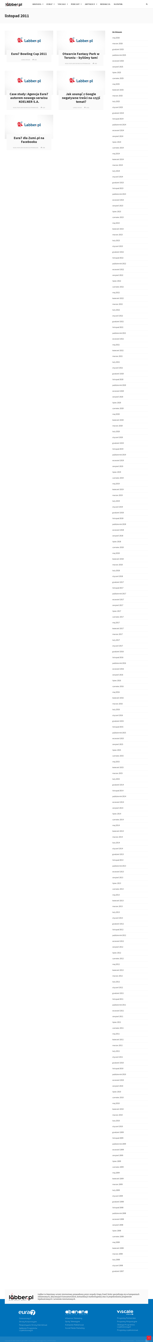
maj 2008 (116, 1242)
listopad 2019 (117, 449)
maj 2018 (116, 553)
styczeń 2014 (117, 848)
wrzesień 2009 (118, 1149)
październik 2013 (119, 866)
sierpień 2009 (117, 1155)
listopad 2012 (117, 929)
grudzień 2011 (118, 993)
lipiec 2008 (116, 1230)
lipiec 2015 (116, 750)
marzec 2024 (117, 165)
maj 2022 (116, 292)
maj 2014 (116, 825)
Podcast (75, 4)
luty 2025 (116, 101)
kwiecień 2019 (118, 489)
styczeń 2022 (117, 315)
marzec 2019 (117, 495)
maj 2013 (116, 895)
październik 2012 (119, 935)
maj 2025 (116, 84)
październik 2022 (119, 263)
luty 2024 (116, 171)
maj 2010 (116, 1103)
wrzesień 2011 (118, 1010)
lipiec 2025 (116, 72)
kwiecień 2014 (118, 831)
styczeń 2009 (117, 1196)
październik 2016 (119, 663)
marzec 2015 (117, 773)
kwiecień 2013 (118, 900)
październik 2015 (119, 732)
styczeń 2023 (117, 246)
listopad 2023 (117, 188)
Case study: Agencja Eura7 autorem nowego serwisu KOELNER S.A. (29, 98)
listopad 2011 (117, 999)
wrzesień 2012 (118, 941)
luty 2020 (116, 431)
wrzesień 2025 (118, 61)
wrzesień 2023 (118, 200)
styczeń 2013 (117, 918)
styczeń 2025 (117, 107)
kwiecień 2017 (118, 628)
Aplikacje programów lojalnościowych (28, 1326)
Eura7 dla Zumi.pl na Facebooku (29, 140)
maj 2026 (116, 37)
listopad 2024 (117, 119)
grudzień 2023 (118, 182)
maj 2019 (116, 483)
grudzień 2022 (118, 252)
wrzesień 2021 (118, 339)
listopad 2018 (117, 518)
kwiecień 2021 (118, 350)
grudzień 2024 (118, 113)
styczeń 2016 (117, 715)
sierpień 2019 (117, 466)
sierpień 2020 (117, 397)
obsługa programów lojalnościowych (126, 1323)
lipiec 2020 (116, 402)
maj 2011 (116, 1034)
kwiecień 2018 (118, 559)
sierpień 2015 (117, 744)
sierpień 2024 (117, 136)
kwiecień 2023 (118, 229)
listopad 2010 (117, 1068)
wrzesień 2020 (118, 391)
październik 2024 (119, 124)
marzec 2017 (117, 634)
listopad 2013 (117, 860)
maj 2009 (116, 1172)
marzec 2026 (117, 43)
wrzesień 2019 (118, 460)
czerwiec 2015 (118, 756)
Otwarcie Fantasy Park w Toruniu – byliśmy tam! (81, 56)
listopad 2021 (117, 327)
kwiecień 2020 (118, 420)
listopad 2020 (117, 379)
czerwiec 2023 (118, 217)
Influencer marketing (73, 1315)
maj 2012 (116, 964)
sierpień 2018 (117, 535)
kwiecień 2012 (118, 970)
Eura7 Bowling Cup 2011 (29, 54)
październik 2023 (119, 194)
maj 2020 (116, 414)
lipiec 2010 (116, 1091)
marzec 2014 (117, 837)
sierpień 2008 (117, 1225)
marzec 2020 (117, 425)
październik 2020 (119, 385)
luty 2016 (116, 709)
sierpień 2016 (117, 675)
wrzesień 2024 (118, 130)
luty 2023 (116, 240)
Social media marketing (75, 1325)
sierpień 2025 (117, 66)
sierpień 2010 (117, 1086)
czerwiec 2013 (118, 889)
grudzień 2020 (118, 373)
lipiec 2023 (116, 211)
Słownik (118, 4)
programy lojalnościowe (127, 1327)
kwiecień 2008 (118, 1248)
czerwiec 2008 (118, 1236)
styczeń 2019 (117, 507)
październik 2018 (119, 524)
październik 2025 (119, 55)
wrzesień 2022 (118, 269)
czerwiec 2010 (118, 1097)
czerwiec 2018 (118, 547)
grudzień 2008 (118, 1201)
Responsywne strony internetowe (33, 1322)
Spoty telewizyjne (72, 1319)
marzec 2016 (117, 703)
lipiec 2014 (116, 813)
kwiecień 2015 (118, 767)
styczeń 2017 (117, 646)
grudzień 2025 (118, 49)
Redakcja (105, 4)
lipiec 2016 (116, 680)
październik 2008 (119, 1213)
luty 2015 (116, 779)
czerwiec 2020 (118, 408)
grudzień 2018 (118, 512)
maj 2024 (116, 153)
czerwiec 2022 (118, 287)
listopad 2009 (117, 1138)
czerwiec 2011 (118, 1028)
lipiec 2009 (116, 1161)
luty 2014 (116, 842)
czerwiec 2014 (118, 819)
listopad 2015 (117, 727)
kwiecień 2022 (118, 298)
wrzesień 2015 (118, 738)
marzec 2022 (117, 304)
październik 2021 (119, 333)
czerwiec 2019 (118, 478)
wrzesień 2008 (118, 1219)
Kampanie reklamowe (74, 1322)
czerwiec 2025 (118, 78)
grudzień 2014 (118, 784)
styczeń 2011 (117, 1057)
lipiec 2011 (116, 1022)
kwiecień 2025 (118, 90)
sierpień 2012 (117, 947)
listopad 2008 (117, 1207)
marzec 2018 (117, 564)
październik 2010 (119, 1074)
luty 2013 (116, 912)
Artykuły (90, 4)
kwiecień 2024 (118, 159)
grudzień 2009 (118, 1132)
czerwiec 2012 (118, 958)
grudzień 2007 (118, 1271)
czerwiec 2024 (118, 147)
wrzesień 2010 (118, 1080)
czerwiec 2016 (118, 686)
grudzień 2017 (118, 582)
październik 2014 (119, 796)
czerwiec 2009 (118, 1167)
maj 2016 (116, 692)
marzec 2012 (117, 976)
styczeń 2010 (117, 1126)
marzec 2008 (117, 1254)
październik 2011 (119, 1005)
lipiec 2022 (116, 281)
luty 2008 (116, 1259)
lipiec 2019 (116, 472)
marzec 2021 (117, 356)
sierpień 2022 (117, 275)
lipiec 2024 (116, 142)
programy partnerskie (126, 1315)
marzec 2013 (117, 906)
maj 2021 (116, 344)
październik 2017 (119, 593)
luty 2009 (116, 1190)
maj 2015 (116, 761)
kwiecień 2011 (118, 1039)
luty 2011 (116, 1051)
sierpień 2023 (117, 205)
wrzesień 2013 (118, 871)
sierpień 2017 (117, 605)
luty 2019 (116, 501)
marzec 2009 (117, 1184)
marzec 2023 (117, 234)
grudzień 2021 (118, 321)
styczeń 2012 (117, 987)
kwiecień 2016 (118, 698)
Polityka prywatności (127, 1338)
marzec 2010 (117, 1115)
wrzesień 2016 (118, 669)
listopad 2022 (117, 258)
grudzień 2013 (118, 854)
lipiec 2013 (116, 883)
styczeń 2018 (117, 576)
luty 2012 (116, 981)
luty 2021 (116, 362)
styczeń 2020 (117, 437)
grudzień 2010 (118, 1062)
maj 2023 (116, 223)
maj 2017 (116, 622)
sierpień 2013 (117, 877)
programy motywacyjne (127, 1319)
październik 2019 (119, 454)
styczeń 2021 (117, 368)
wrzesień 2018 (118, 530)
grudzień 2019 (118, 443)
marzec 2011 (117, 1045)
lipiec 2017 (116, 611)
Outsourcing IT (25, 1315)
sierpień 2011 (117, 1016)
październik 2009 (119, 1144)
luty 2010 (116, 1120)
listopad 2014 (117, 790)
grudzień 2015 (118, 721)
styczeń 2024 (117, 176)
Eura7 (49, 4)
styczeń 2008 (117, 1265)
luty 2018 (116, 570)
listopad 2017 (117, 588)
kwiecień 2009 (118, 1178)
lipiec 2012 (116, 953)
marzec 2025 (117, 95)
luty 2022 (116, 310)
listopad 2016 (117, 657)
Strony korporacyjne (28, 1319)
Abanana (36, 4)
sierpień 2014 (117, 808)
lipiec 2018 (116, 541)
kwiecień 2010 (118, 1109)
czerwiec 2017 (118, 617)
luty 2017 (116, 640)
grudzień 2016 (118, 651)
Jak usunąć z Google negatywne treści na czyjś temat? (81, 98)
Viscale (62, 4)
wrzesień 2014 (118, 802)
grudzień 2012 (118, 924)
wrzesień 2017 (118, 599)
